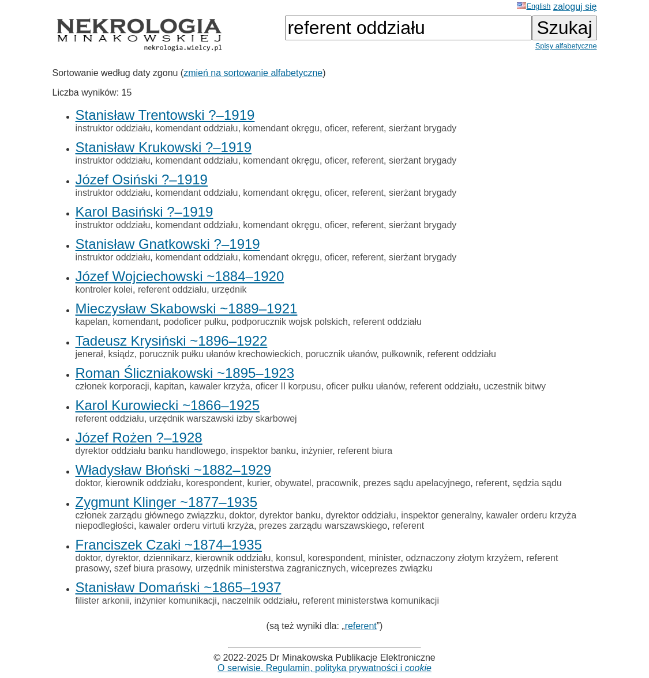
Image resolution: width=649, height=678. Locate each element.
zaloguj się (575, 7)
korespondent (214, 483)
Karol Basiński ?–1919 (144, 211)
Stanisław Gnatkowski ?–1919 (168, 244)
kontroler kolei (104, 289)
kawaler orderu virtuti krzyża (196, 526)
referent (368, 128)
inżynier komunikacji (175, 600)
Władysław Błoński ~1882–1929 (174, 470)
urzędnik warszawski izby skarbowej (223, 418)
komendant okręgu (281, 128)
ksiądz (121, 354)
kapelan (92, 322)
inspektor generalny (441, 515)
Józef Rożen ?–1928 (139, 437)
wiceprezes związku (391, 568)
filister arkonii (102, 600)
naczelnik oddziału (260, 600)
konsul (289, 558)
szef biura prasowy (152, 568)
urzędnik (229, 289)
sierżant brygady (422, 128)
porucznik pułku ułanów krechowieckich (220, 354)
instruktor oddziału (113, 128)
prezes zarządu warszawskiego (323, 526)
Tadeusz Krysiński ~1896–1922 (172, 341)
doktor (88, 483)
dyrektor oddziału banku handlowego (151, 451)
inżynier (316, 451)
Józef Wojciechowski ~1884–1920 (180, 276)
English (533, 6)
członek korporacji (112, 386)
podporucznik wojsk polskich (289, 322)
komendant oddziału (196, 128)
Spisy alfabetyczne (566, 45)
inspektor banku (263, 451)
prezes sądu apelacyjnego (416, 483)
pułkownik (401, 354)
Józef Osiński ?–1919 (142, 179)
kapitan (169, 386)
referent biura (364, 451)
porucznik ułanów (341, 354)
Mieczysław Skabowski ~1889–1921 (187, 308)
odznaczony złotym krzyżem (463, 558)
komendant (135, 322)
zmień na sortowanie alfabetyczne (252, 73)
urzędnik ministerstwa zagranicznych (271, 568)
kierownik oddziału (143, 483)
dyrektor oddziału (361, 515)
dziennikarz (167, 558)
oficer (336, 128)
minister (384, 558)
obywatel (293, 483)
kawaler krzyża (219, 386)
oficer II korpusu (288, 386)
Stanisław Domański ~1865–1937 (179, 587)
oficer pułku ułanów (365, 386)
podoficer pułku (195, 322)
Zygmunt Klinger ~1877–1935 (167, 502)
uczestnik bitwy (514, 386)
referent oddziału (172, 289)
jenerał (89, 354)
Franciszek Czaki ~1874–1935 (169, 544)
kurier (258, 483)
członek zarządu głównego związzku (150, 515)
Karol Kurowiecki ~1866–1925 (168, 405)
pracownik (337, 483)
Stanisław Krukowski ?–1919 (164, 147)
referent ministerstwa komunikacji (370, 600)
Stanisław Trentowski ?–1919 (165, 115)
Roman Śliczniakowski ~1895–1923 (185, 373)
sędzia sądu (536, 483)
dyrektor (122, 558)
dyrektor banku (290, 515)
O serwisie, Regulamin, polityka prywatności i (324, 668)
